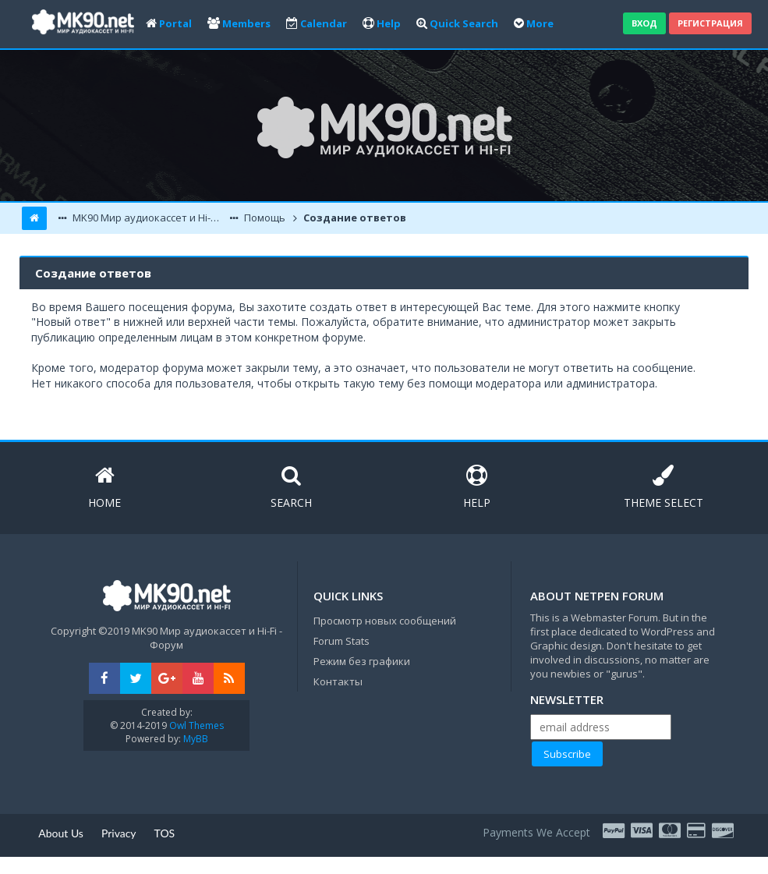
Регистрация (710, 23)
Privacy (118, 833)
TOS (164, 833)
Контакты (338, 681)
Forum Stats (341, 641)
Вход (644, 23)
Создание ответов (353, 218)
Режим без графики (361, 661)
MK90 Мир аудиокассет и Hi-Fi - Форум (148, 218)
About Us (60, 833)
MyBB (195, 738)
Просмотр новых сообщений (384, 621)
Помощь (263, 218)
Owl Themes (195, 725)
